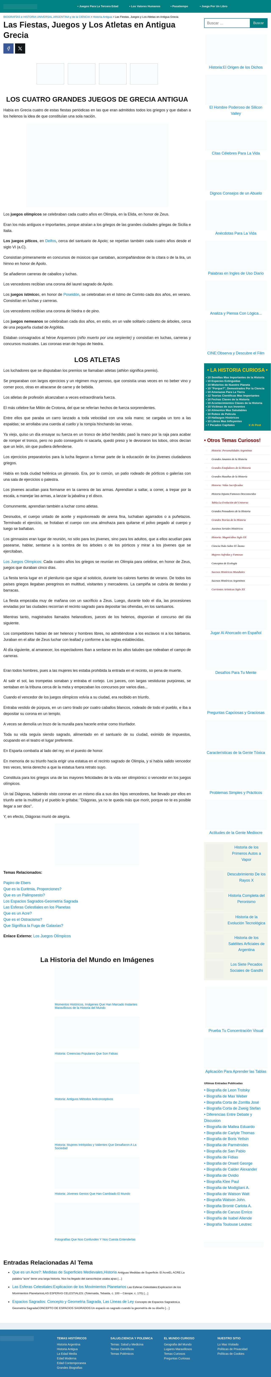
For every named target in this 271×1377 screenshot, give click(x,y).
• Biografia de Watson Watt (226, 1194)
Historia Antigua (67, 1349)
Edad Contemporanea (71, 1363)
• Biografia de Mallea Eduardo (229, 1127)
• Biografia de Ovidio (221, 1175)
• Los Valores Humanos (144, 6)
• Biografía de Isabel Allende (228, 1218)
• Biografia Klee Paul (221, 1181)
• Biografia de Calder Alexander (230, 1169)
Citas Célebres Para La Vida (236, 153)
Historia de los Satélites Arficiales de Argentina (246, 944)
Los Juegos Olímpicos (52, 936)
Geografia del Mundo (178, 1344)
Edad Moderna (66, 1358)
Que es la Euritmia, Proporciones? (32, 889)
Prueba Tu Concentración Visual (236, 1031)
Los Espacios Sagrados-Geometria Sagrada (40, 901)
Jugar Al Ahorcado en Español (235, 633)
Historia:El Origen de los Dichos (236, 67)
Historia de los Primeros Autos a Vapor (246, 853)
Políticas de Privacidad (232, 1349)
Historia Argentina (68, 1344)
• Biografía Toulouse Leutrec (228, 1224)
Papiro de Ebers (17, 883)
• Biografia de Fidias (221, 1157)
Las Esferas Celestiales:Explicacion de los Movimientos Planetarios (69, 1287)
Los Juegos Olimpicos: (22, 562)
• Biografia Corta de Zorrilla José (231, 1102)
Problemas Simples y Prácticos (236, 793)
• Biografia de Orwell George (228, 1163)
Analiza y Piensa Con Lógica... (236, 313)
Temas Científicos (122, 1349)
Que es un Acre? (17, 913)
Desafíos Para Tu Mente (235, 673)
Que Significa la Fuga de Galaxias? (33, 926)
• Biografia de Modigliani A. (226, 1188)
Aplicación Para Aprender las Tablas (235, 1071)
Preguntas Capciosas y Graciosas (235, 713)
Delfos (50, 241)
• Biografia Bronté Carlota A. (228, 1206)
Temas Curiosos (174, 1353)
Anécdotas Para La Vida (235, 233)
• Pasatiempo (179, 6)
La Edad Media (67, 1353)
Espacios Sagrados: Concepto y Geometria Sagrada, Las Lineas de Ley (73, 1302)
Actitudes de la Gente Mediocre (235, 833)
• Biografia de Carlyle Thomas (229, 1133)
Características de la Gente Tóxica (236, 753)
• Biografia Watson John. (225, 1200)
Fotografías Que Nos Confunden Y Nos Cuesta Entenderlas (95, 1239)
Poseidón (71, 294)
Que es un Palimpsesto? (24, 895)
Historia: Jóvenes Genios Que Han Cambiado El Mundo (92, 1193)
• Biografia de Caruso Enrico (228, 1212)
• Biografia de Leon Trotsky (227, 1090)
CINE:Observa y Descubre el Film (235, 353)
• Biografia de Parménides (226, 1145)
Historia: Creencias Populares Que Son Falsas (86, 1053)
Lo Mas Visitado (227, 1344)
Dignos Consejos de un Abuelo (236, 193)
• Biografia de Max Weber (225, 1096)
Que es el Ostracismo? (22, 919)
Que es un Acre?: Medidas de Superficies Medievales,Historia (64, 1272)
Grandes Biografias (69, 1367)
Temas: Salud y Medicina (127, 1344)
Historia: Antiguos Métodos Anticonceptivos (84, 1099)
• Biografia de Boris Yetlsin (226, 1139)
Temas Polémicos (122, 1353)
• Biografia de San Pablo (224, 1151)
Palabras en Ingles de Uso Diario (236, 273)
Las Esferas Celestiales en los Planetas (36, 907)
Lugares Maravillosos (178, 1349)
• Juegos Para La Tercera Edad (98, 6)
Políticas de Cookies (230, 1353)
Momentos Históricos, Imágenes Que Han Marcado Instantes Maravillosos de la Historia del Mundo (96, 1006)
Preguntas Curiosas (177, 1358)
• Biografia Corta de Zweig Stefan (232, 1108)
